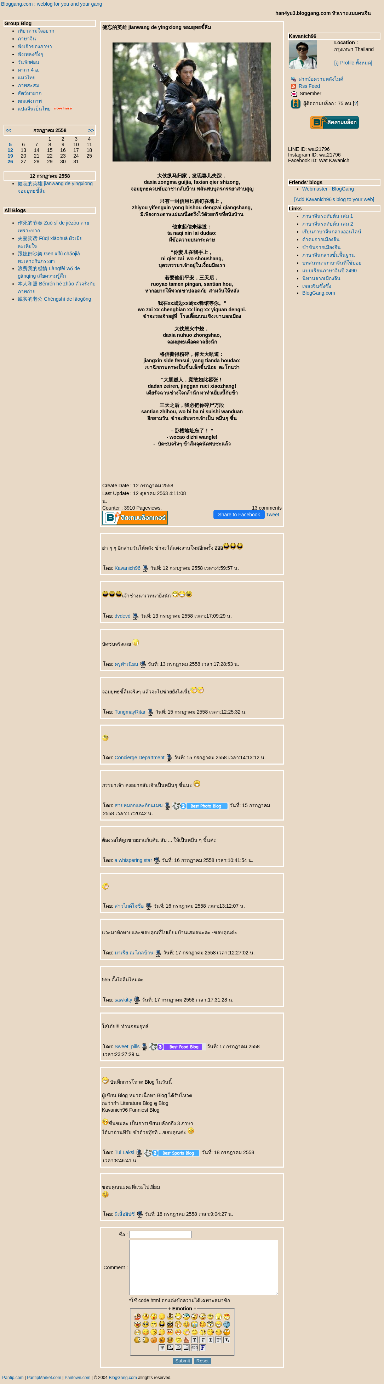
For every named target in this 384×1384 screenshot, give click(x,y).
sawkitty (120, 992)
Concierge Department (136, 750)
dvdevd (119, 608)
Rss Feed (308, 86)
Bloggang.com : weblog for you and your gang (51, 4)
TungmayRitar (126, 704)
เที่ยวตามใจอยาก (36, 31)
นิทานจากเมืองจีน (325, 278)
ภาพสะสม (28, 85)
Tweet (276, 507)
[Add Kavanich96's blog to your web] (336, 199)
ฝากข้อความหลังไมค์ (320, 79)
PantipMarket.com (44, 1380)
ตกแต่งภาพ (30, 101)
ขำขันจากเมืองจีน (325, 247)
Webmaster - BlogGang (331, 189)
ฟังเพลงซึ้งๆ (30, 54)
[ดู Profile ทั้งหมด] (355, 63)
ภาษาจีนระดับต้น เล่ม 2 (331, 224)
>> (83, 130)
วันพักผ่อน (28, 62)
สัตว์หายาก (29, 93)
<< (8, 130)
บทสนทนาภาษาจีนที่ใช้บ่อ (335, 263)
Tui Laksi (120, 1144)
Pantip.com (12, 1380)
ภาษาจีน (27, 38)
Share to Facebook (242, 507)
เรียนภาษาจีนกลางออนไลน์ (335, 231)
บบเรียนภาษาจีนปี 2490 (333, 270)
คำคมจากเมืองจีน (324, 239)
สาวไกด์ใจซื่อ (125, 898)
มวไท (26, 77)
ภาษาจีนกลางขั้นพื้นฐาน (332, 255)
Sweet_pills (123, 1039)
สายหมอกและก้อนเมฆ (135, 797)
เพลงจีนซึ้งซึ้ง (320, 286)
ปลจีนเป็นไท (34, 109)
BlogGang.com (322, 293)
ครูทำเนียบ (122, 656)
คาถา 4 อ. (28, 70)
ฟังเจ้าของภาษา (35, 46)
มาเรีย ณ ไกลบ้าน (130, 945)
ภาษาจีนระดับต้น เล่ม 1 (331, 216)
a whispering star (130, 852)
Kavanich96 (124, 560)
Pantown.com (78, 1380)
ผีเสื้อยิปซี (121, 1206)
